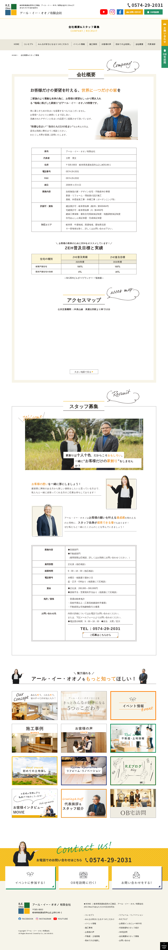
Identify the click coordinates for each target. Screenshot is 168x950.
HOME (16, 44)
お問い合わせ (124, 940)
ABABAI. (50, 933)
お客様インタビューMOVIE (130, 924)
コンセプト (29, 44)
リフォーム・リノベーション (131, 915)
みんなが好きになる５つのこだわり (53, 44)
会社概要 (139, 44)
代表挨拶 (151, 44)
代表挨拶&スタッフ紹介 (129, 928)
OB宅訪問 (123, 932)
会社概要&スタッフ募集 (129, 936)
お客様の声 (106, 44)
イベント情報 (79, 44)
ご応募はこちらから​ (100, 635)
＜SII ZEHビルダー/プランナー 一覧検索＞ (84, 278)
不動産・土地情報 (92, 936)
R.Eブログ (123, 919)
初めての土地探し (123, 44)
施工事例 (93, 44)
